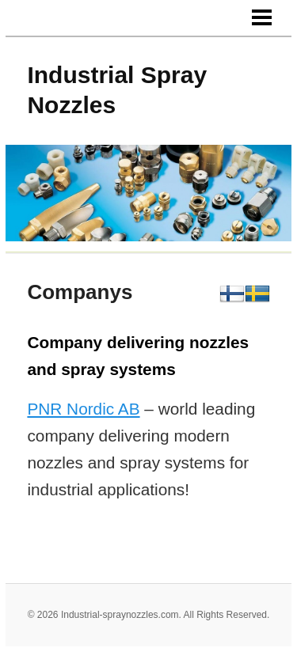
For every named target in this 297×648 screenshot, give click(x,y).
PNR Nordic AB (83, 409)
